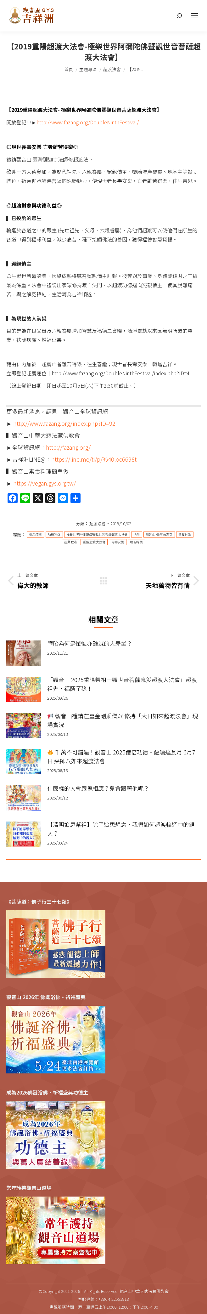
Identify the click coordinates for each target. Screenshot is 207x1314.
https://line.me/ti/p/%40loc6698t (94, 459)
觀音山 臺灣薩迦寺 (159, 534)
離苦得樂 (136, 542)
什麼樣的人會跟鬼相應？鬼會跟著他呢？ (98, 788)
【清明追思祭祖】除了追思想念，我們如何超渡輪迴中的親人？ (120, 828)
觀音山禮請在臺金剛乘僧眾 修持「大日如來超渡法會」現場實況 (122, 720)
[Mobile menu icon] (194, 15)
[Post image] (23, 653)
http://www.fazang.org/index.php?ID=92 (64, 423)
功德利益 (54, 534)
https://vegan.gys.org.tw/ (44, 483)
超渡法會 (97, 523)
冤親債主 (35, 534)
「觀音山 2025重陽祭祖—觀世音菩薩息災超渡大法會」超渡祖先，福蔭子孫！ (122, 683)
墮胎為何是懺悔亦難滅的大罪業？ (89, 643)
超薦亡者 (70, 542)
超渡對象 (184, 534)
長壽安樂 (117, 542)
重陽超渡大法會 (94, 542)
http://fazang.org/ (68, 447)
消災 (136, 534)
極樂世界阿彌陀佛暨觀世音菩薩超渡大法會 (97, 534)
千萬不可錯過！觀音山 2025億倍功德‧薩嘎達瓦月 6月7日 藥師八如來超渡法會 (121, 756)
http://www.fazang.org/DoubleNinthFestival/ (87, 122)
